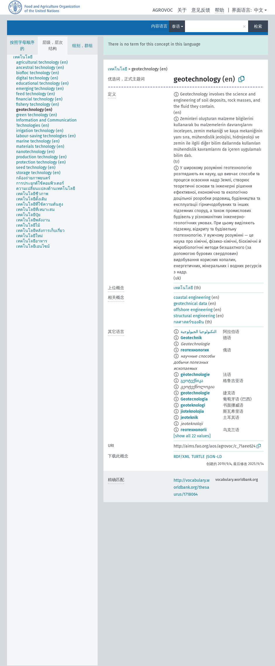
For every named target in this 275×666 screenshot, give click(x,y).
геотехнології (194, 429)
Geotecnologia (194, 399)
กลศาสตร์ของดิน (189, 322)
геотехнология (195, 350)
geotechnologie (195, 393)
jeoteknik (189, 417)
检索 (258, 26)
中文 (258, 10)
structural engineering (194, 315)
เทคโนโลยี (117, 69)
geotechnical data (190, 303)
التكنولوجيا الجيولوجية (199, 331)
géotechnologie (195, 374)
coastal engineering (192, 297)
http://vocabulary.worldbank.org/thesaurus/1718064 (192, 487)
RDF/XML (182, 456)
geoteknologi (193, 405)
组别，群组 (82, 45)
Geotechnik (191, 337)
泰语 (176, 26)
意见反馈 (200, 10)
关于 (182, 10)
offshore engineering (193, 309)
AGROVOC (163, 10)
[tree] (52, 360)
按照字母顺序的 (22, 45)
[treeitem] (25, 57)
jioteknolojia (192, 411)
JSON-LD (214, 456)
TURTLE (198, 456)
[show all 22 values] (192, 435)
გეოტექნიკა (192, 380)
